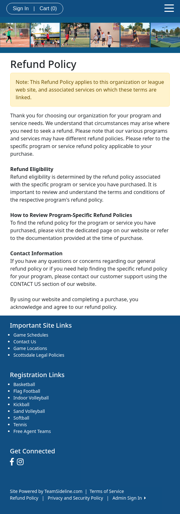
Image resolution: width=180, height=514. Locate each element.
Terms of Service (107, 491)
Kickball (21, 404)
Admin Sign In (129, 498)
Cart (48, 8)
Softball (21, 418)
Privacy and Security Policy (75, 498)
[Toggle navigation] (169, 7)
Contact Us (24, 342)
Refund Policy (24, 498)
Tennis (20, 424)
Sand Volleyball (29, 411)
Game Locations (30, 348)
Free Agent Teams (32, 431)
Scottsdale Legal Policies (38, 355)
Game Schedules (30, 335)
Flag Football (26, 391)
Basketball (24, 384)
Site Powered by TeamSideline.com (46, 491)
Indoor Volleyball (31, 398)
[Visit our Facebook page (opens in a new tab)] (13, 462)
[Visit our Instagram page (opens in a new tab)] (22, 462)
